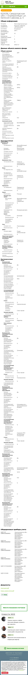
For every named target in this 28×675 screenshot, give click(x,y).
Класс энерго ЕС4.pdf (7, 591)
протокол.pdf (5, 588)
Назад (5, 594)
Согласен (5, 673)
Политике (21, 670)
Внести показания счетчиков (15, 648)
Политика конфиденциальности (14, 654)
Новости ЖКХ (8, 614)
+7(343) (10, 6)
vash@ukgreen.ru (14, 659)
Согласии (3, 671)
